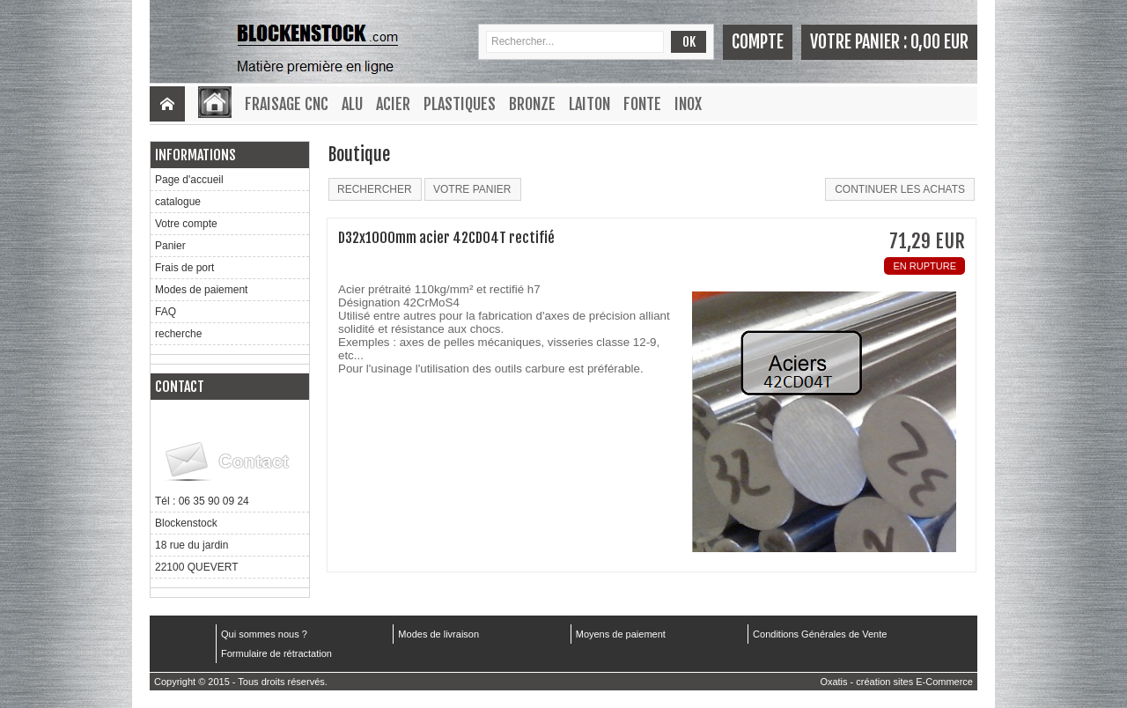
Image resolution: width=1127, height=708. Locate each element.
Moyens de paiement (621, 634)
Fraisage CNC (286, 104)
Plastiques (460, 104)
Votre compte (186, 224)
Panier (170, 246)
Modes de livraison (438, 634)
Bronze (532, 104)
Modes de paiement (201, 290)
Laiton (589, 104)
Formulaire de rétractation (276, 653)
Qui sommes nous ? (264, 634)
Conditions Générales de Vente (820, 634)
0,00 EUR (939, 42)
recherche (178, 334)
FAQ (165, 312)
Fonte (642, 104)
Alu (352, 104)
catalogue (178, 201)
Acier (393, 104)
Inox (688, 104)
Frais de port (184, 268)
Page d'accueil (189, 179)
